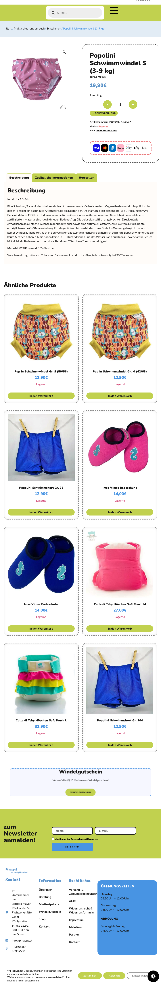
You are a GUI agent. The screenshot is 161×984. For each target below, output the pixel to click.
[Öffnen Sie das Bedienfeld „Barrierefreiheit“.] (153, 976)
